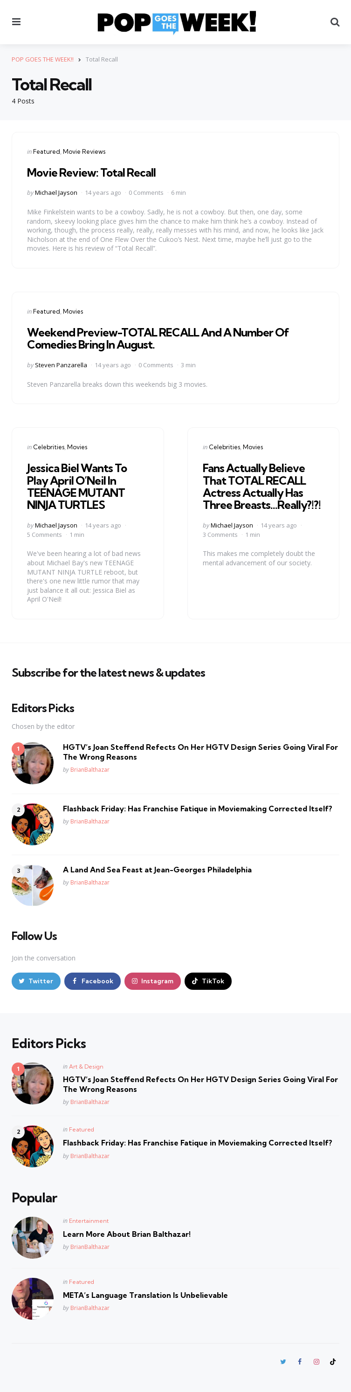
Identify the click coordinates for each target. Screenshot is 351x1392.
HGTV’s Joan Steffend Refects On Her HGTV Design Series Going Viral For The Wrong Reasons (200, 751)
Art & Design (86, 1066)
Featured (46, 151)
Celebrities (48, 447)
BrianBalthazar (90, 770)
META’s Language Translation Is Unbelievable (145, 1295)
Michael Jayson (56, 192)
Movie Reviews (84, 151)
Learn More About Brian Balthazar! (127, 1234)
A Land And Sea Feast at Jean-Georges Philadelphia (157, 869)
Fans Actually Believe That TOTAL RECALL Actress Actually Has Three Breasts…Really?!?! (262, 486)
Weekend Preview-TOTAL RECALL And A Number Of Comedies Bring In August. (158, 338)
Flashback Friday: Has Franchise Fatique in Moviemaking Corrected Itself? (197, 808)
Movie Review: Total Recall (91, 172)
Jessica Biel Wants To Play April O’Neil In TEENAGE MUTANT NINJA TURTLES (77, 486)
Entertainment (89, 1220)
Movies (73, 311)
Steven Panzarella (61, 365)
